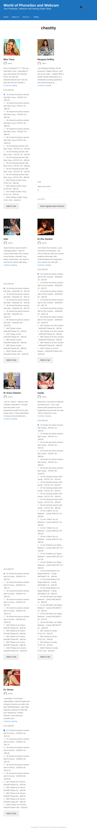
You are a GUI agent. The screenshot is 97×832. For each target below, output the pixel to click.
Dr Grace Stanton (12, 393)
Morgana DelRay (45, 59)
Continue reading (10, 85)
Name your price (43, 186)
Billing (36, 17)
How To (26, 17)
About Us (15, 17)
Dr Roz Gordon (45, 239)
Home (6, 17)
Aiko (6, 239)
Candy (40, 393)
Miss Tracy (9, 59)
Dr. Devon (9, 690)
